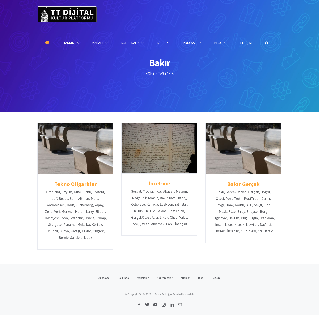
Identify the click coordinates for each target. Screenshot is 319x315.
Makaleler (143, 278)
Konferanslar (165, 278)
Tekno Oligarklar (75, 184)
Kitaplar (185, 278)
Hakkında (123, 278)
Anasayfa (104, 278)
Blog (201, 278)
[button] (266, 43)
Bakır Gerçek (243, 184)
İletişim (216, 278)
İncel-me (159, 183)
